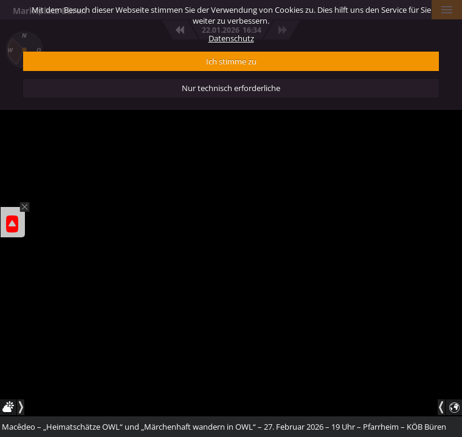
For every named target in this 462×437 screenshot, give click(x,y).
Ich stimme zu (231, 61)
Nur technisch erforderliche (231, 88)
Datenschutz (231, 38)
